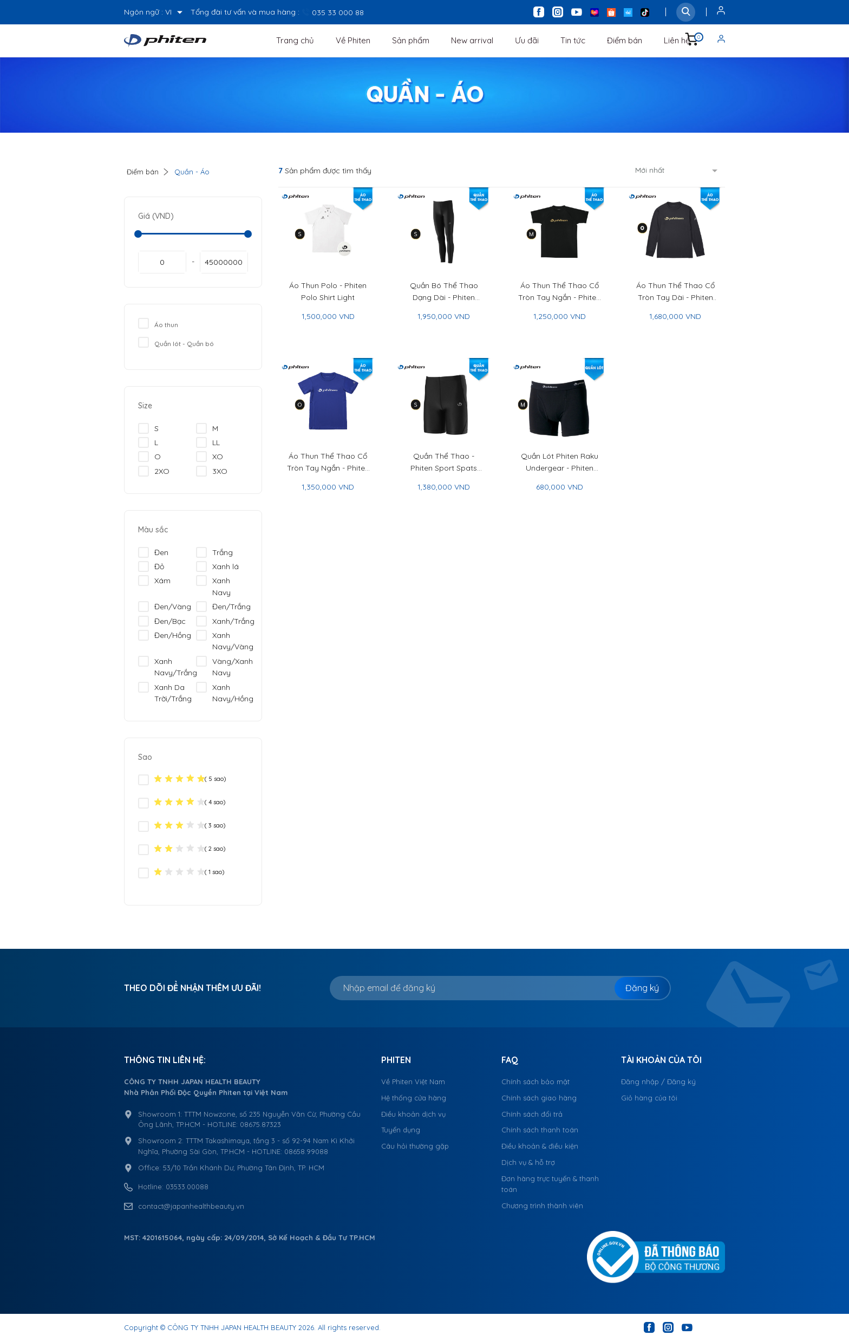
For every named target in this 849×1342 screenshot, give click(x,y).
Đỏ (151, 566)
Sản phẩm (410, 40)
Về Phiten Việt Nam (413, 1081)
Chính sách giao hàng (539, 1097)
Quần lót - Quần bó (176, 342)
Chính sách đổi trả (532, 1114)
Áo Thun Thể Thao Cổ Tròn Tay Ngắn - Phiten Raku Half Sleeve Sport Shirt (559, 292)
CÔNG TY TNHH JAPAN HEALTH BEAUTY (231, 1327)
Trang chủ (295, 40)
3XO (211, 471)
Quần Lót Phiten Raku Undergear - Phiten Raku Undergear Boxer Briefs (559, 462)
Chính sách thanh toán (539, 1129)
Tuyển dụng (400, 1129)
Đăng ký (642, 987)
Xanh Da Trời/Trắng (165, 692)
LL (208, 442)
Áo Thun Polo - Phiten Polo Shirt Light (328, 291)
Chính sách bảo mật (535, 1081)
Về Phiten (353, 40)
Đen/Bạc (162, 621)
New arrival (472, 40)
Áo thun (158, 323)
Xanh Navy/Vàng (224, 641)
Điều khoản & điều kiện (539, 1146)
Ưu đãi (527, 40)
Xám (154, 580)
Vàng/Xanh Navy (224, 666)
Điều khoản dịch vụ (413, 1114)
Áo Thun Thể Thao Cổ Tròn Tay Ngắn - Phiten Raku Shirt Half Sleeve (328, 462)
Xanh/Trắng (225, 621)
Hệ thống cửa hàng (413, 1097)
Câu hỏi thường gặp (415, 1146)
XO (209, 456)
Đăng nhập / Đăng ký (658, 1081)
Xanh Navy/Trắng (167, 666)
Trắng (214, 552)
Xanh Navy (213, 586)
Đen (153, 552)
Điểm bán (624, 40)
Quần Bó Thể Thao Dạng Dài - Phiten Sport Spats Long (444, 292)
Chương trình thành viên (542, 1205)
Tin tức (572, 40)
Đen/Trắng (223, 606)
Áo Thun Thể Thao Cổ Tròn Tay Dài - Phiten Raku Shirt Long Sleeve (675, 292)
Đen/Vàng (164, 606)
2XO (153, 471)
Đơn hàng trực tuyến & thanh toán (550, 1184)
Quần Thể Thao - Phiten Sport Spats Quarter (443, 462)
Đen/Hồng (164, 635)
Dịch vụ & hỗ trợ (528, 1162)
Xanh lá (217, 566)
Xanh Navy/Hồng (224, 692)
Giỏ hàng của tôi (649, 1097)
